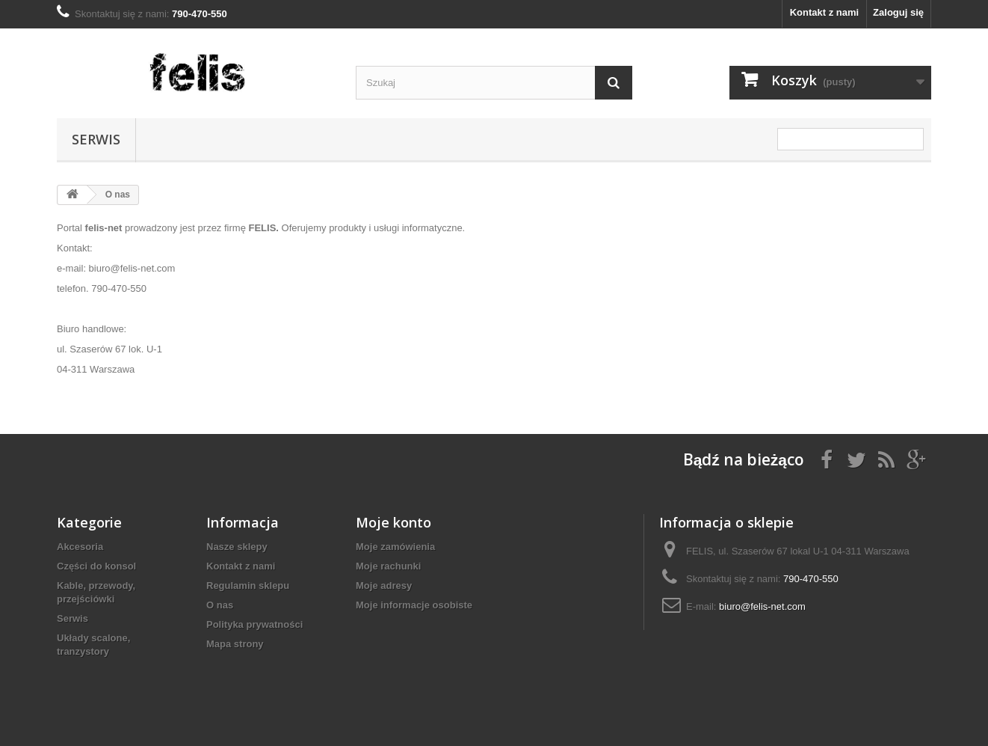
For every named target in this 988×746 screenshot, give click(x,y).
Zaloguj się (898, 12)
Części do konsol (96, 566)
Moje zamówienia (395, 546)
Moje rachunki (388, 566)
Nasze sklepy (237, 546)
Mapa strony (235, 643)
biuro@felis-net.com (762, 606)
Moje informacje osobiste (414, 605)
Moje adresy (384, 585)
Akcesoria (80, 546)
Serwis (96, 139)
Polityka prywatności (254, 624)
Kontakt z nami (824, 12)
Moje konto (393, 522)
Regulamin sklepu (247, 585)
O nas (219, 605)
